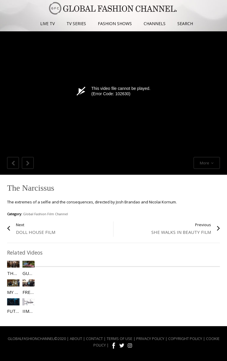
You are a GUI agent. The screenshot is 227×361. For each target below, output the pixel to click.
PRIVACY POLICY (150, 338)
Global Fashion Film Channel (45, 214)
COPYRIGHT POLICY (185, 338)
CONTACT (94, 338)
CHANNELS (155, 23)
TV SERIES (76, 23)
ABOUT (76, 338)
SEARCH (185, 23)
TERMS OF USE (119, 338)
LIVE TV (47, 23)
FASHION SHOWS (115, 23)
